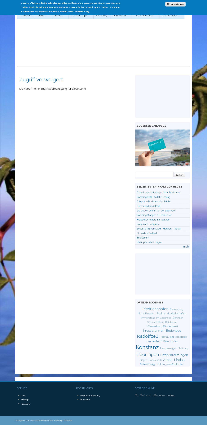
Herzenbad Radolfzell (149, 206)
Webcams (25, 404)
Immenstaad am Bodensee (156, 317)
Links (23, 395)
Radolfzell (147, 336)
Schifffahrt (120, 15)
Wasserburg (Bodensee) (162, 326)
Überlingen (147, 354)
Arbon (168, 360)
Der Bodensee (144, 15)
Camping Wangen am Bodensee (154, 215)
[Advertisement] (103, 44)
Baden (42, 15)
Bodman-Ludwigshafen (171, 313)
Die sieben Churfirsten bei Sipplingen (156, 210)
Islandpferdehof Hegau (149, 242)
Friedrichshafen (154, 309)
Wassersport (170, 15)
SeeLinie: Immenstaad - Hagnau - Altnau (159, 228)
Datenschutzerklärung (90, 395)
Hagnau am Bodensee (173, 336)
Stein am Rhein (155, 322)
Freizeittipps (80, 15)
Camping (101, 15)
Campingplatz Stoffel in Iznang (153, 197)
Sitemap (24, 400)
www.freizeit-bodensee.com (41, 421)
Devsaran (67, 421)
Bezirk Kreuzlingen (174, 355)
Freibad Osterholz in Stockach (153, 219)
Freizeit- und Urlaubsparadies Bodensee (158, 192)
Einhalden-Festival (147, 233)
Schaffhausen (146, 313)
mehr (186, 246)
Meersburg (147, 364)
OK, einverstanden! (175, 4)
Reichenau (171, 322)
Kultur (59, 15)
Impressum (143, 237)
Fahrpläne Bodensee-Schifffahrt (154, 201)
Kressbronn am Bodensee (162, 330)
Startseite (26, 15)
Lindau (179, 360)
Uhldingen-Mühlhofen (170, 364)
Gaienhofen (170, 341)
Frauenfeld (154, 341)
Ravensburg (176, 309)
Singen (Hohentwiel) (151, 360)
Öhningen (178, 317)
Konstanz (147, 347)
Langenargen (168, 348)
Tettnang (184, 348)
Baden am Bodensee (148, 224)
